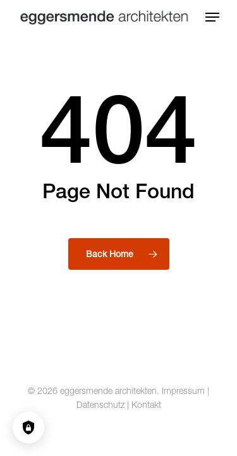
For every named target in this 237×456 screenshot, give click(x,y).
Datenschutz (100, 404)
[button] (212, 17)
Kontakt (146, 404)
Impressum (183, 390)
